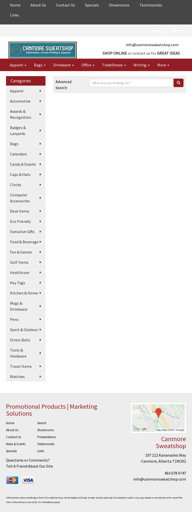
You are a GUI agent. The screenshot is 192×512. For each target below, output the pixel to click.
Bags (40, 64)
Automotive (20, 101)
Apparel (18, 64)
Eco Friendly (20, 221)
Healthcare (19, 272)
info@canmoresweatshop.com (152, 44)
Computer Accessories (20, 197)
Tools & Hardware (18, 353)
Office (88, 64)
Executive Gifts (22, 231)
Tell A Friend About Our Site (29, 466)
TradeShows (114, 64)
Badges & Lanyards (18, 130)
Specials (92, 4)
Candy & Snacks (23, 164)
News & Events (16, 444)
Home (15, 4)
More (163, 64)
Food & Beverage (24, 241)
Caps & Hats (20, 174)
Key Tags (17, 282)
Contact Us (65, 4)
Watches (17, 376)
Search (41, 423)
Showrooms (119, 4)
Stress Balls (20, 339)
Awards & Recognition (20, 114)
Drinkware (63, 64)
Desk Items (19, 211)
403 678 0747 (175, 473)
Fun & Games (21, 252)
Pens (14, 319)
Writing (142, 64)
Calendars (18, 153)
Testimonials (151, 4)
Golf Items (19, 262)
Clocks (15, 184)
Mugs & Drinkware (19, 306)
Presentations (46, 437)
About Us (38, 4)
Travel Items (21, 366)
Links (14, 14)
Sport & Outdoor (24, 329)
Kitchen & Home (24, 292)
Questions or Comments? (28, 460)
